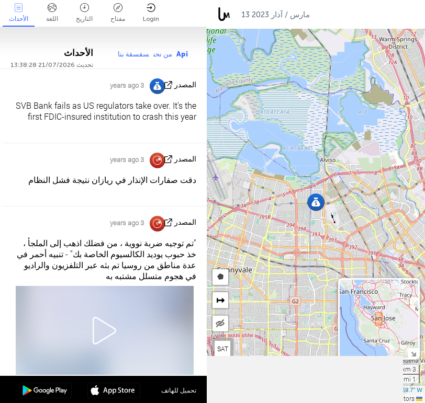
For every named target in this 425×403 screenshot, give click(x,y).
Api (182, 54)
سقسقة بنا (133, 54)
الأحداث (18, 12)
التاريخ (84, 12)
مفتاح (117, 12)
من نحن (162, 54)
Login (151, 12)
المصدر (185, 84)
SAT (222, 348)
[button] (316, 202)
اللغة (52, 12)
